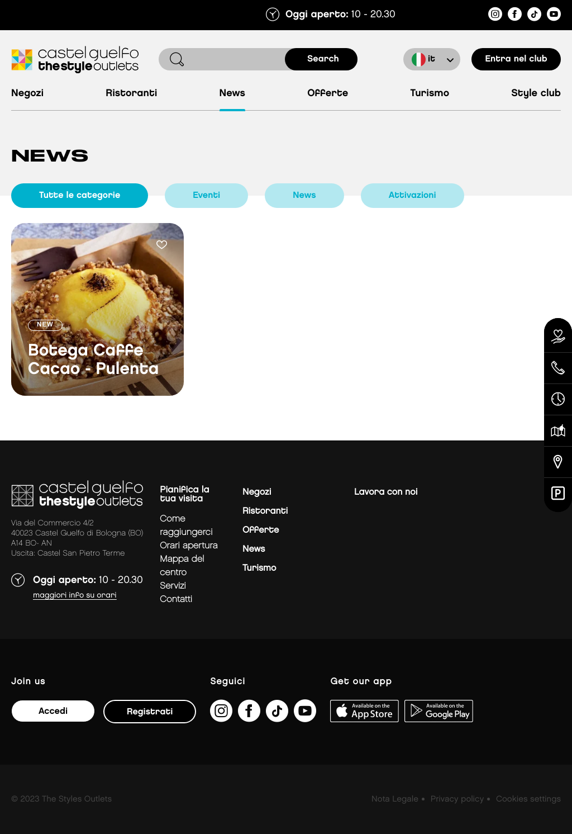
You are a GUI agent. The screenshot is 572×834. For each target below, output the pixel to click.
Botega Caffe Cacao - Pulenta (93, 360)
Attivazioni (412, 195)
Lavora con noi (385, 492)
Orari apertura (189, 546)
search (323, 59)
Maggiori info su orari (75, 595)
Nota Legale (394, 799)
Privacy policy (457, 799)
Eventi (206, 195)
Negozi (27, 93)
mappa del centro (182, 566)
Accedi (53, 711)
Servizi (173, 586)
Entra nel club (516, 59)
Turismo (429, 93)
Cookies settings (528, 799)
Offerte (327, 93)
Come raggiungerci (186, 526)
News (233, 93)
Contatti (176, 599)
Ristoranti (131, 93)
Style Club (536, 93)
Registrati (150, 712)
